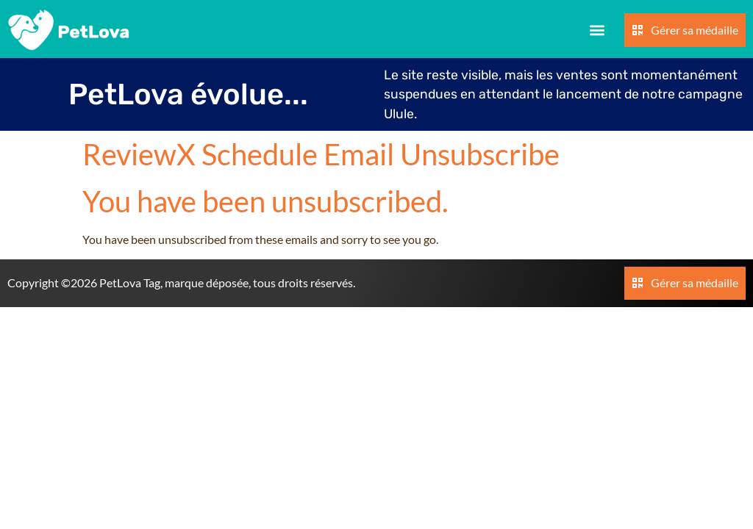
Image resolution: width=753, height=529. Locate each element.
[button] (597, 30)
